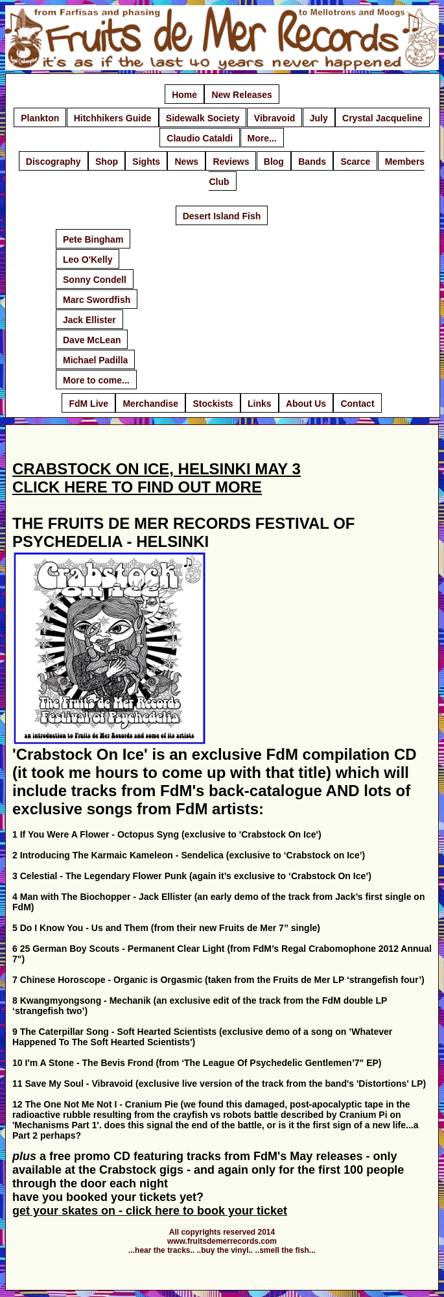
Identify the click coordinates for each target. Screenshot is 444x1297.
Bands (312, 161)
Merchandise (150, 403)
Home (184, 95)
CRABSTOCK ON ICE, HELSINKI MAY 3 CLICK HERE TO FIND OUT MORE (156, 478)
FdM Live (88, 403)
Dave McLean (92, 340)
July (319, 118)
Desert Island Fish (222, 216)
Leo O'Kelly (87, 259)
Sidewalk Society (203, 118)
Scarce (355, 161)
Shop (106, 161)
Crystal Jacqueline (382, 118)
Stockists (213, 403)
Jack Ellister (89, 320)
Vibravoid (275, 118)
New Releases (241, 95)
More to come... (96, 380)
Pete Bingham (93, 239)
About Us (306, 403)
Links (260, 403)
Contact (357, 403)
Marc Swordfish (96, 300)
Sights (146, 161)
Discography (53, 161)
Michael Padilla (95, 360)
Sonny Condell (94, 279)
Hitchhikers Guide (113, 118)
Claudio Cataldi (200, 138)
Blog (274, 161)
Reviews (231, 161)
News (186, 161)
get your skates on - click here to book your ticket (149, 1210)
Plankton (40, 118)
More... (262, 138)
